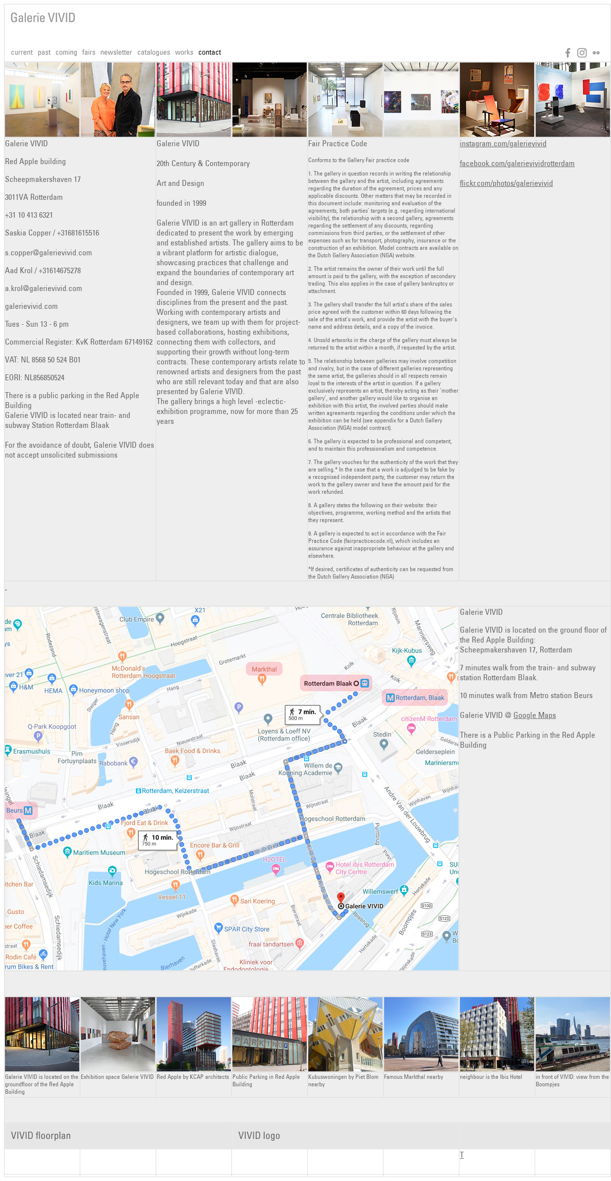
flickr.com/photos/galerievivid (506, 183)
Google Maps (534, 715)
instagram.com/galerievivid (503, 143)
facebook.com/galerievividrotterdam (517, 163)
